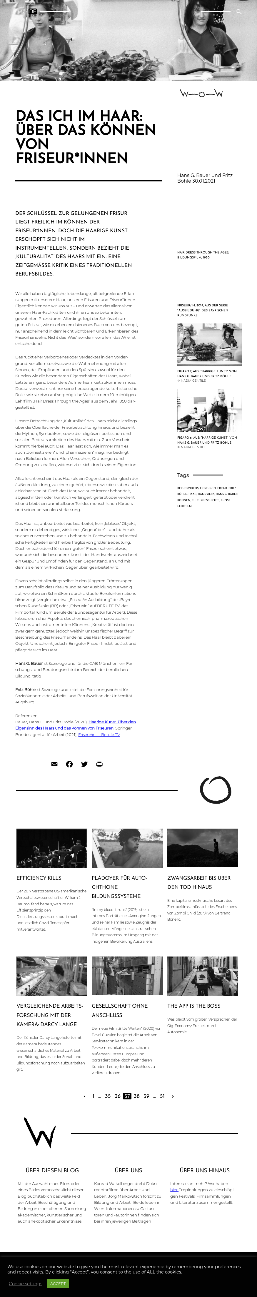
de (32, 11)
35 (108, 1096)
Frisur (222, 488)
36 (118, 1096)
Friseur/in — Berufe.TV (99, 734)
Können (183, 500)
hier (174, 1189)
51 (162, 1096)
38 (137, 1096)
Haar (192, 494)
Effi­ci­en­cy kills (38, 878)
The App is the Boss (193, 1006)
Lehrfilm (184, 506)
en (21, 11)
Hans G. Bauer (227, 494)
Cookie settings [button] (25, 1283)
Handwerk (206, 494)
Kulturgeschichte (205, 500)
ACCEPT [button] (58, 1283)
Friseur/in (208, 488)
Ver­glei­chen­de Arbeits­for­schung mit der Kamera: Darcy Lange (49, 1015)
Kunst (225, 500)
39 (146, 1096)
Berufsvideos (187, 488)
